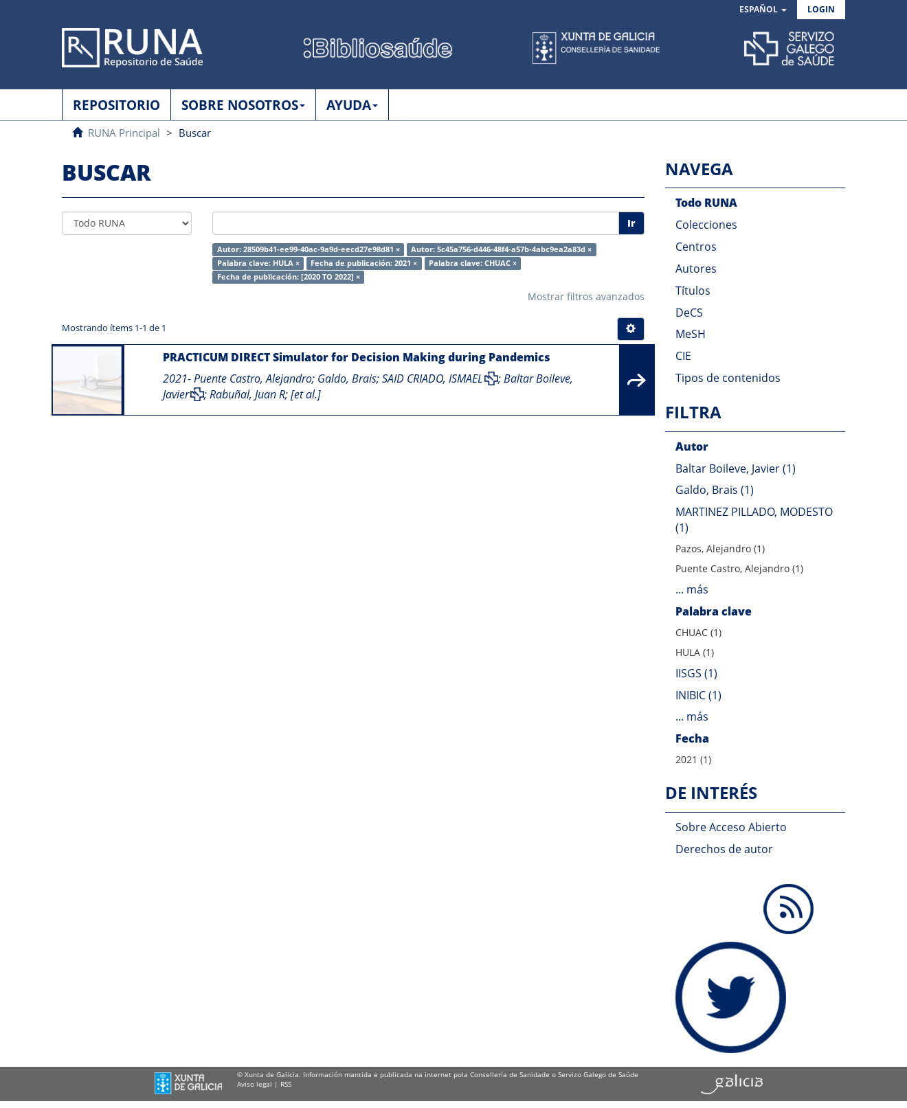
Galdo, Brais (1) (714, 489)
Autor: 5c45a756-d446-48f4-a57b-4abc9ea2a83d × (501, 249)
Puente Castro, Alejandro (253, 378)
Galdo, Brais (347, 378)
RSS (285, 1084)
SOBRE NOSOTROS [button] (243, 105)
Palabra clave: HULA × (258, 263)
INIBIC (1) (698, 695)
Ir (631, 222)
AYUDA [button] (352, 105)
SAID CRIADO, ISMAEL (432, 378)
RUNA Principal (124, 132)
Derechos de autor (724, 849)
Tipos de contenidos (728, 377)
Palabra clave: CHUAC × (473, 263)
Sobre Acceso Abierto (731, 827)
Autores (696, 268)
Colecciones (706, 224)
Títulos (692, 290)
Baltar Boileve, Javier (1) (735, 468)
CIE (683, 355)
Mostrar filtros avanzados (586, 296)
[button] (763, 10)
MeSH (690, 333)
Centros (696, 246)
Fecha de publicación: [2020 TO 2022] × (288, 277)
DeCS (689, 312)
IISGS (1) (696, 673)
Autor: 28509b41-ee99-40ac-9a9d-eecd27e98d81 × (308, 249)
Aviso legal (254, 1084)
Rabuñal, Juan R (247, 394)
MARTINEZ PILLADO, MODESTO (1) (754, 519)
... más (691, 589)
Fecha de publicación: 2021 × (364, 263)
